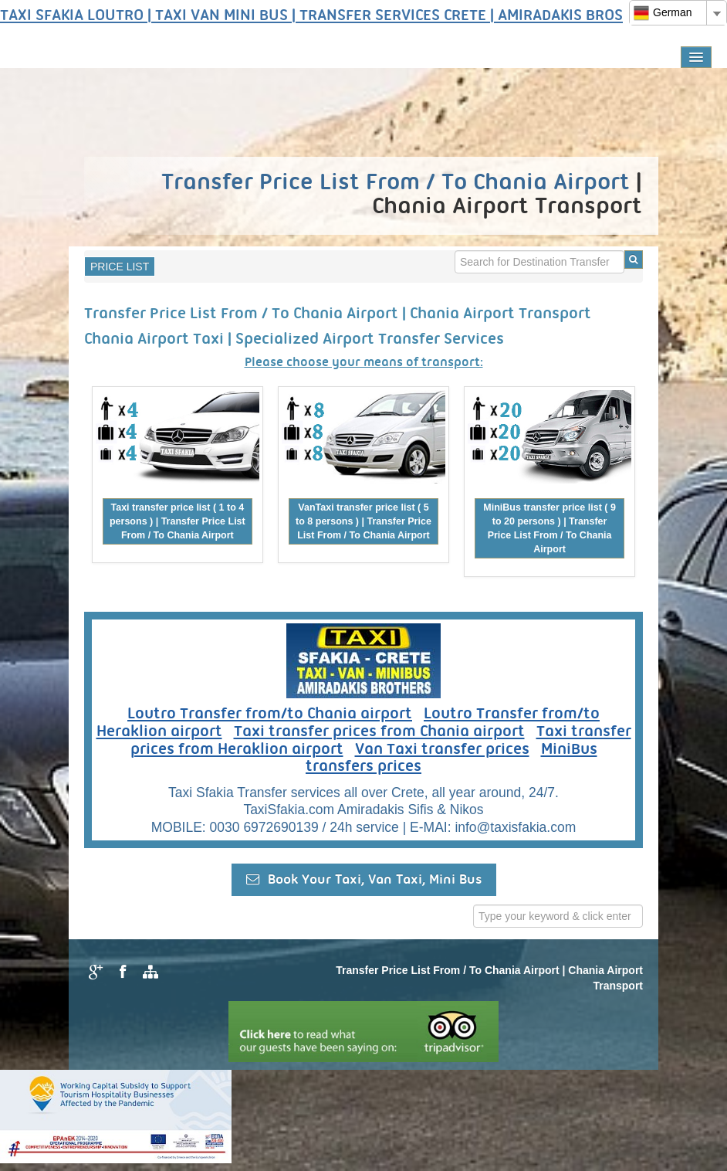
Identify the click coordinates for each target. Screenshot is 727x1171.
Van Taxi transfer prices (442, 750)
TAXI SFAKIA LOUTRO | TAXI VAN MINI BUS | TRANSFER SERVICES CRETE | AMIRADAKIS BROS (311, 16)
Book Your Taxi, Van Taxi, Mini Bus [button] (364, 879)
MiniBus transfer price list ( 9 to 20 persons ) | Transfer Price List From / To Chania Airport (549, 528)
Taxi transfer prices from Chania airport (379, 732)
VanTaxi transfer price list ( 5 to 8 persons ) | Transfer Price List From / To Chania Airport (363, 521)
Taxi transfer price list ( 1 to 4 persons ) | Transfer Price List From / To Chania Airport (177, 521)
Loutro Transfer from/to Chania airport (269, 714)
